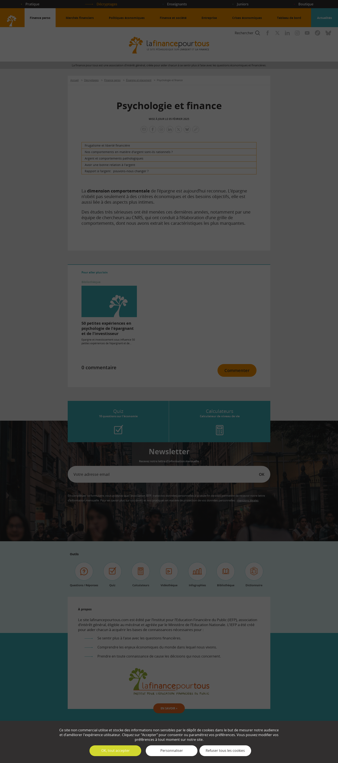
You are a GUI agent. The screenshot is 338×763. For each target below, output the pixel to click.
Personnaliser (171, 750)
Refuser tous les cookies (225, 750)
